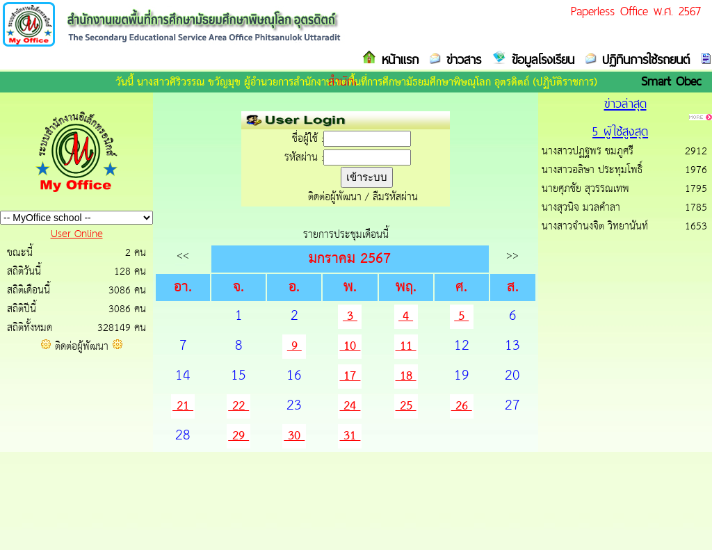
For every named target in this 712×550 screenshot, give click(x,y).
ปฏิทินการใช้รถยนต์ (643, 59)
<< (183, 255)
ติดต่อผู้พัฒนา (81, 346)
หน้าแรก (397, 59)
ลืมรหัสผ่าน (395, 197)
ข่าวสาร (461, 59)
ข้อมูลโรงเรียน (540, 59)
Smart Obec (671, 81)
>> (512, 255)
